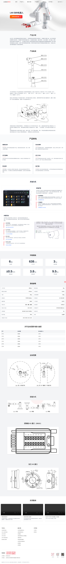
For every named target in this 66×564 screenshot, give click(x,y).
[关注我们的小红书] (52, 555)
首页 (16, 1)
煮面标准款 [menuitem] (19, 537)
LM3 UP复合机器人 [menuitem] (5, 537)
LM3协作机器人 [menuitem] (4, 530)
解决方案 (29, 2)
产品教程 (37, 2)
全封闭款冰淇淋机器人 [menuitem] (21, 541)
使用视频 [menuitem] (19, 543)
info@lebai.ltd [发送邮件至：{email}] (8, 555)
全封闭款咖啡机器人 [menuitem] (21, 530)
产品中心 (22, 2)
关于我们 (51, 2)
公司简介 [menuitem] (35, 530)
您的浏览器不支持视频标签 (11, 509)
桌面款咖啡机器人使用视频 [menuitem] (22, 535)
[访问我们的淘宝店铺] (62, 555)
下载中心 (44, 1)
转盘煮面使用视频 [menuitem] (21, 539)
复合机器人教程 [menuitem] (4, 539)
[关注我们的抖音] (57, 555)
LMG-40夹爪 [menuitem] (4, 535)
